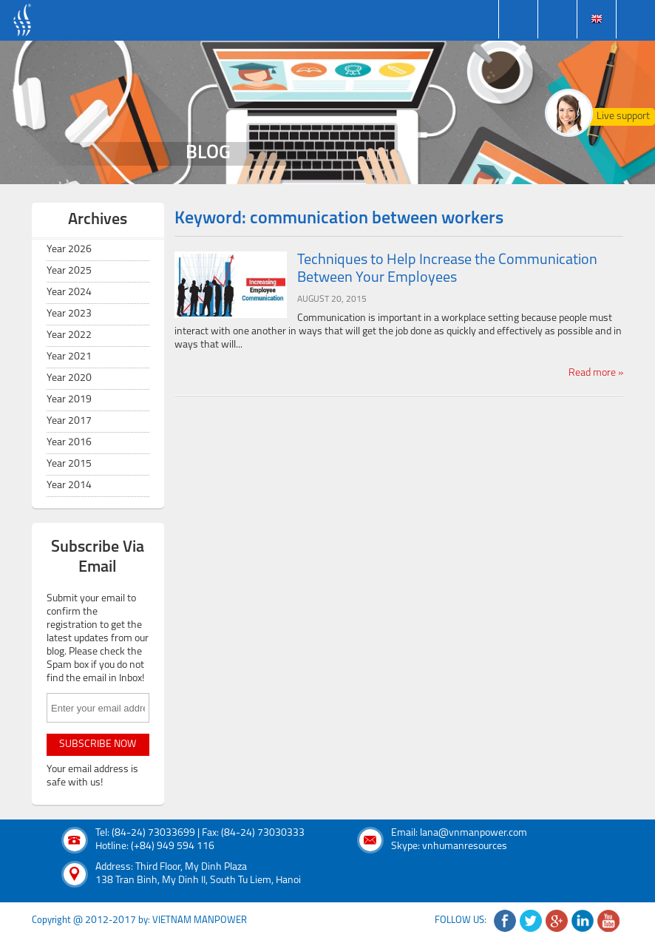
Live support (623, 116)
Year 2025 (69, 271)
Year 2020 (69, 378)
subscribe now (97, 744)
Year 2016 (69, 442)
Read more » (596, 373)
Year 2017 (69, 421)
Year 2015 (69, 464)
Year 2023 (69, 314)
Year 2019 (69, 399)
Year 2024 (69, 292)
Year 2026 (69, 249)
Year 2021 (69, 356)
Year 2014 (69, 485)
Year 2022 (69, 335)
